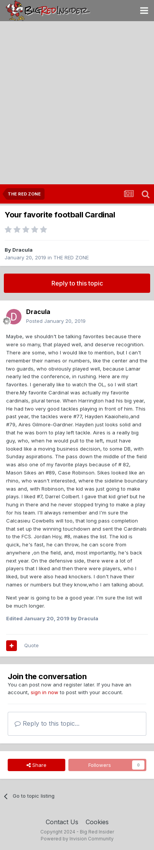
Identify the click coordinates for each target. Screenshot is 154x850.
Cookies (97, 822)
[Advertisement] (77, 103)
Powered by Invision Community (77, 839)
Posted (56, 321)
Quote (31, 645)
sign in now (44, 692)
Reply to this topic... (47, 723)
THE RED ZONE (71, 257)
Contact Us (62, 822)
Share (36, 765)
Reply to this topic (77, 283)
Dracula (22, 250)
